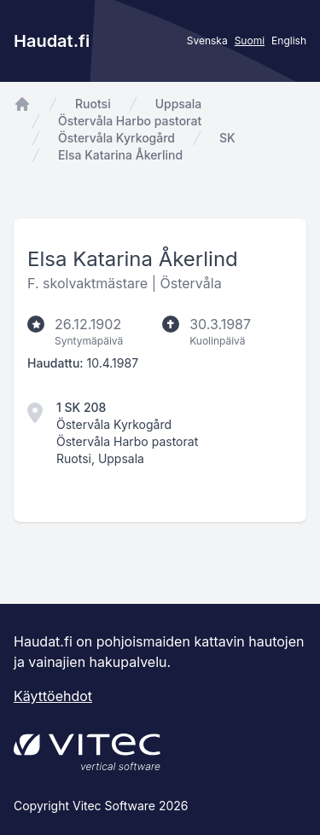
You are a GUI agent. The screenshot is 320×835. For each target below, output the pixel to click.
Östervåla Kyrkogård (116, 137)
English (288, 40)
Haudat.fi (52, 41)
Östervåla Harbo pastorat (129, 120)
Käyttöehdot (53, 696)
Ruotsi (93, 103)
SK (227, 137)
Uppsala (178, 103)
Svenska (207, 40)
